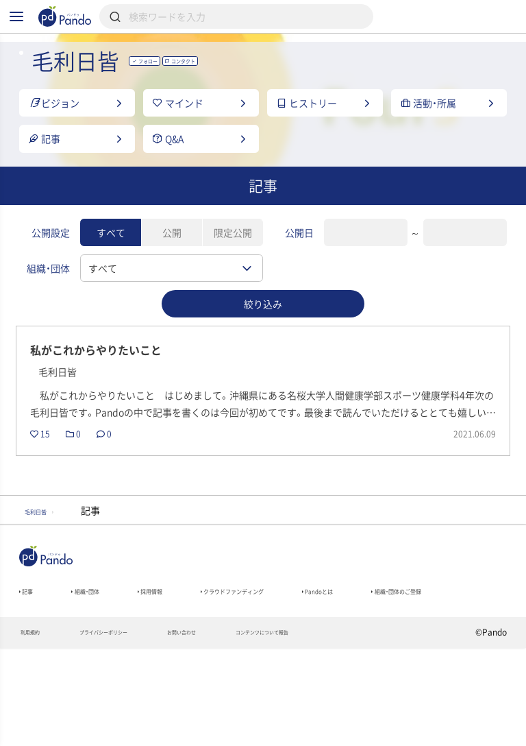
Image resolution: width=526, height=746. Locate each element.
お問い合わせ (240, 729)
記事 (31, 662)
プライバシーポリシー (134, 729)
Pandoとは (424, 662)
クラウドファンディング (304, 662)
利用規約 (36, 729)
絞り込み (263, 341)
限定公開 (233, 271)
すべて (111, 271)
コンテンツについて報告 (351, 729)
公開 (171, 271)
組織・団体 (105, 662)
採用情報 (189, 662)
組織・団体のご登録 (62, 681)
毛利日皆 (48, 574)
